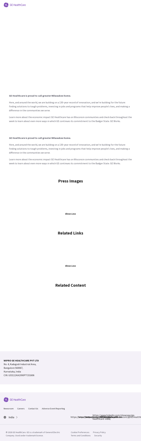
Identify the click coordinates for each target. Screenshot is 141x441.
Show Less (70, 213)
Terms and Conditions (81, 435)
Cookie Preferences (80, 432)
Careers (21, 408)
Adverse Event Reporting (53, 408)
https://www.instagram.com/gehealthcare (80, 416)
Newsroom (9, 408)
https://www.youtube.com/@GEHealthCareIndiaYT (102, 416)
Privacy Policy (99, 432)
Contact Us (33, 408)
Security (98, 435)
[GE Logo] (15, 4)
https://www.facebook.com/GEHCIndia (72, 416)
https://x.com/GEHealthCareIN (87, 416)
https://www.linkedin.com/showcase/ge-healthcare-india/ (94, 417)
